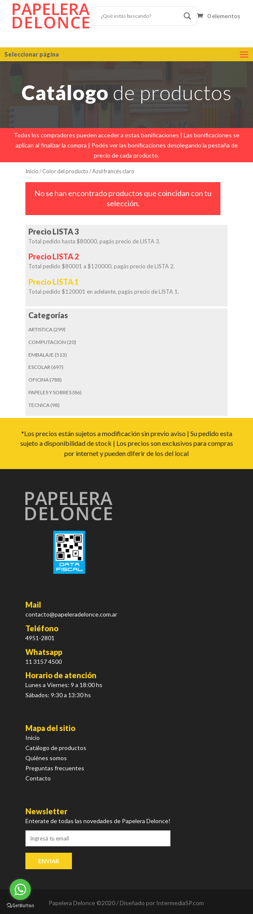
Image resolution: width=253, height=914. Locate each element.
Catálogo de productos (55, 747)
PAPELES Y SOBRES (50, 392)
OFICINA (38, 380)
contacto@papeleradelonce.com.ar (71, 614)
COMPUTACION (47, 342)
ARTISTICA (40, 329)
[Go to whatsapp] (20, 889)
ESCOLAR (39, 367)
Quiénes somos (46, 757)
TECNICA (39, 405)
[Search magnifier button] (187, 16)
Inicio (31, 171)
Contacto (38, 778)
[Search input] (140, 16)
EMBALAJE (41, 355)
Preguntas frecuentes (54, 768)
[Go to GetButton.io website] (20, 905)
